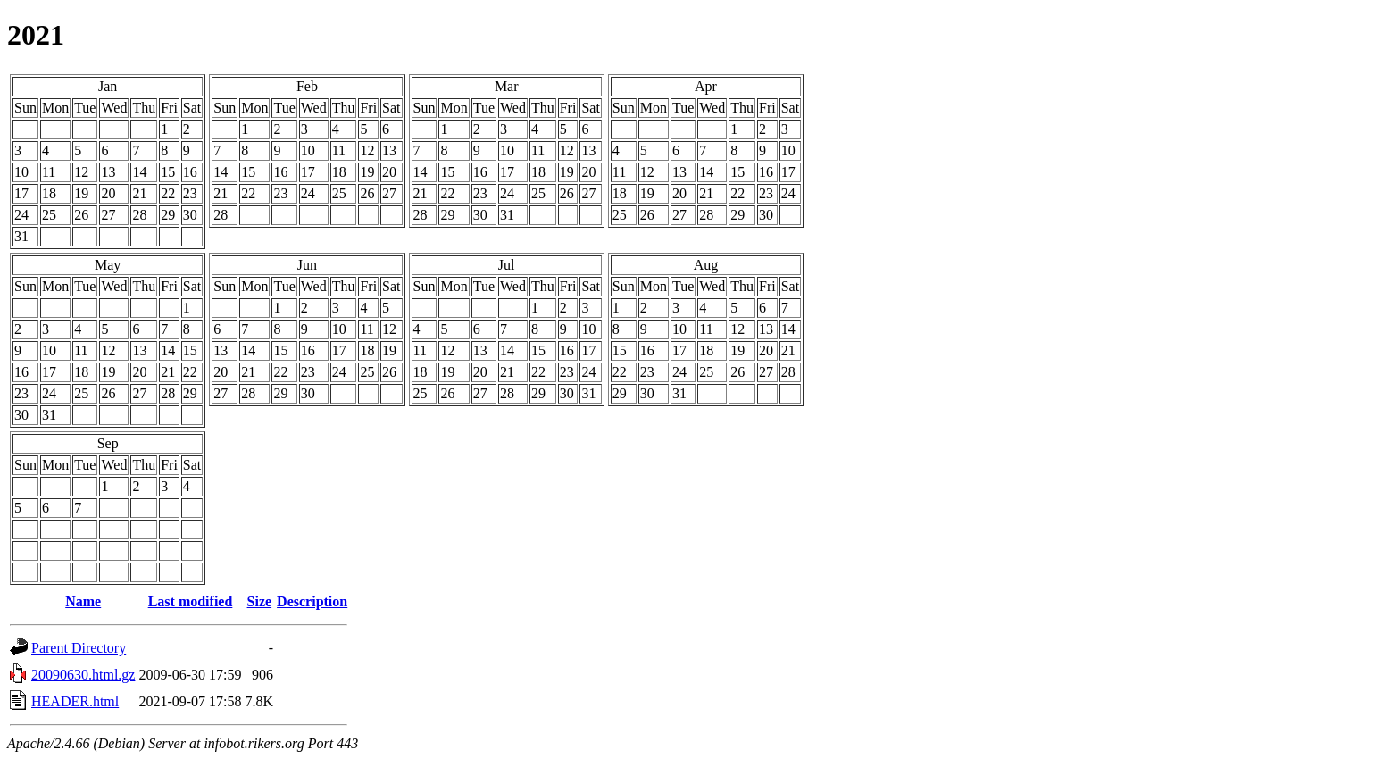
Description (312, 601)
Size (259, 601)
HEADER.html (75, 701)
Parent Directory (78, 647)
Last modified (190, 601)
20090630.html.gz (83, 674)
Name (83, 601)
